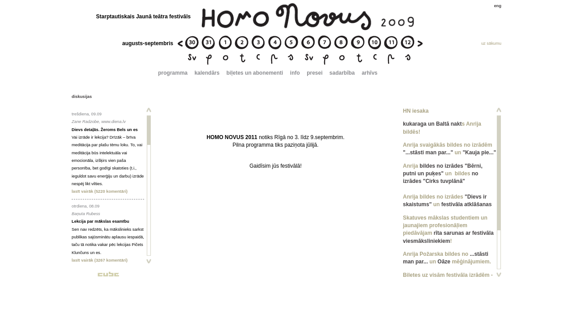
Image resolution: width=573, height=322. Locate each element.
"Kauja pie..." (479, 152)
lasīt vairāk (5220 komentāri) (100, 191)
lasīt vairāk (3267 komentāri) (100, 260)
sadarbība (342, 73)
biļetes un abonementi (255, 73)
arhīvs (369, 73)
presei (314, 73)
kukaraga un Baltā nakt (432, 124)
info (295, 73)
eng (497, 6)
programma (173, 73)
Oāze (443, 261)
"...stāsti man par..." (428, 152)
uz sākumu (491, 43)
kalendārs (206, 73)
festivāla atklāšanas (466, 204)
